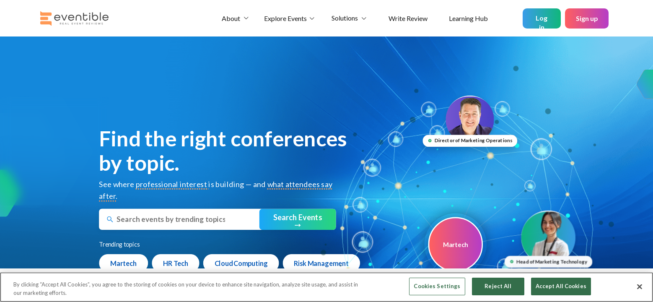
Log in (541, 21)
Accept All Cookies (561, 286)
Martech (123, 263)
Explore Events (285, 18)
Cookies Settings (437, 286)
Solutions (345, 18)
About (231, 18)
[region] (326, 287)
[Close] (639, 286)
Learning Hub (468, 18)
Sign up (587, 18)
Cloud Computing (241, 263)
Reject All (498, 286)
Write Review (408, 18)
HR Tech (175, 263)
